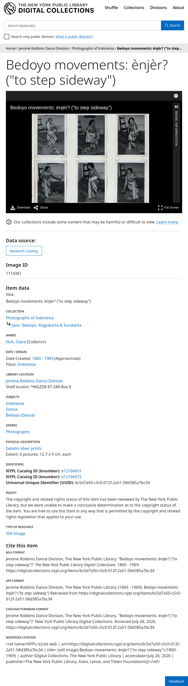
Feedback (176, 681)
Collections (134, 7)
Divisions (158, 7)
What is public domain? (74, 36)
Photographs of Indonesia (30, 318)
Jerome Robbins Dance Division (34, 381)
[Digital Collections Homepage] (49, 8)
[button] (176, 106)
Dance (11, 409)
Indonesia (27, 364)
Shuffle (111, 7)
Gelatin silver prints (23, 448)
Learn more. (167, 222)
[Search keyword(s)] (82, 25)
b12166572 (71, 476)
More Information (176, 113)
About (178, 7)
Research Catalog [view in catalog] (24, 251)
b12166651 (71, 471)
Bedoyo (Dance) (20, 415)
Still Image (15, 533)
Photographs (18, 431)
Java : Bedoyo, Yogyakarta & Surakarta (47, 325)
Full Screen (168, 207)
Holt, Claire (16, 341)
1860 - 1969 (42, 358)
